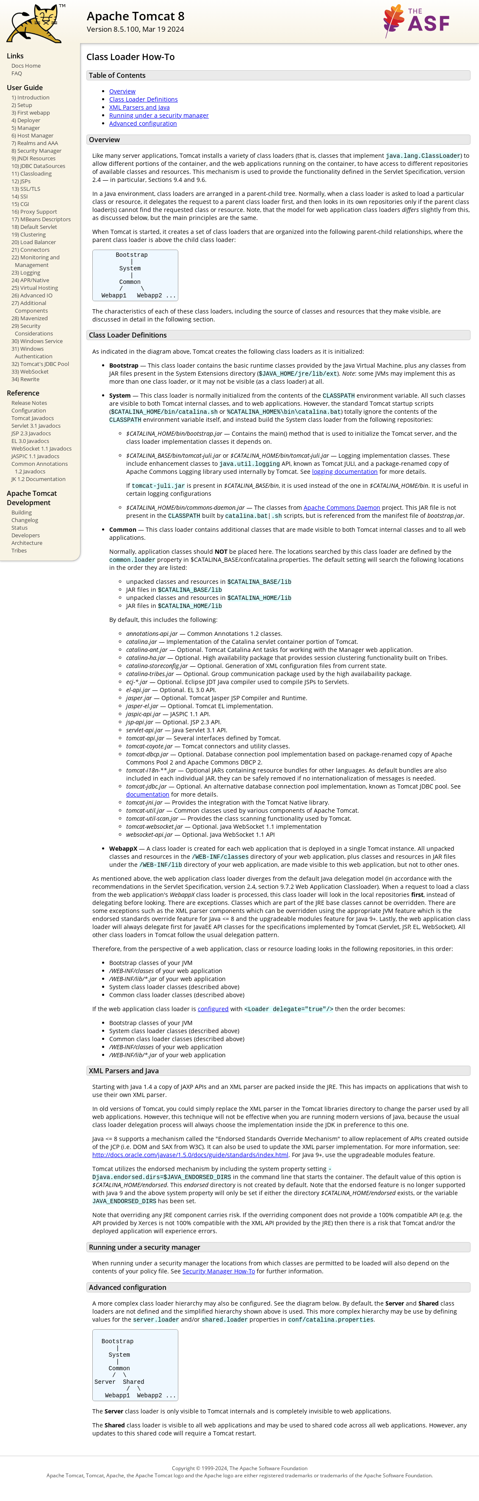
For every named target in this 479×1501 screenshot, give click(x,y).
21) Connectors (30, 249)
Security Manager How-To (219, 1272)
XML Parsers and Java (139, 107)
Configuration (28, 410)
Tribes (19, 550)
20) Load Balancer (33, 242)
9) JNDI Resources (33, 158)
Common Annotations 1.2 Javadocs (39, 467)
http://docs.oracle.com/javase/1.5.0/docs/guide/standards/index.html (190, 1164)
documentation (147, 803)
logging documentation (345, 480)
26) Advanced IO (32, 295)
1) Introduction (30, 97)
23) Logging (25, 272)
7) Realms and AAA (34, 143)
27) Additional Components (29, 306)
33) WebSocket (30, 371)
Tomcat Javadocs (32, 418)
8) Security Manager (36, 150)
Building (21, 512)
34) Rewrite (25, 379)
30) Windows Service (37, 341)
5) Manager (25, 128)
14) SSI (19, 196)
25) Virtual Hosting (34, 287)
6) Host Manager (32, 135)
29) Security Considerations (32, 329)
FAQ (16, 73)
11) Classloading (31, 173)
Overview (122, 91)
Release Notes (29, 403)
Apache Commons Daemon (342, 516)
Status (19, 527)
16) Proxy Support (34, 211)
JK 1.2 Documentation (38, 479)
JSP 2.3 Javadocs (31, 433)
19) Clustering (28, 234)
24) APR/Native (30, 280)
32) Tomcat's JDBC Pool (40, 364)
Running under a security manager (159, 115)
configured (213, 1018)
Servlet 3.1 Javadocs (36, 425)
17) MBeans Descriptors (41, 219)
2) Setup (21, 105)
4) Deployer (25, 120)
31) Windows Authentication (32, 352)
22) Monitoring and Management (35, 261)
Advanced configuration (143, 123)
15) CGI (20, 204)
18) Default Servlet (34, 227)
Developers (25, 535)
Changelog (24, 520)
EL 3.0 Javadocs (30, 441)
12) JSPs (20, 181)
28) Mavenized (29, 318)
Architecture (26, 543)
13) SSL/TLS (25, 188)
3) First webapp (30, 112)
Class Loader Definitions (143, 99)
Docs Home (26, 65)
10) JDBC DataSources (38, 166)
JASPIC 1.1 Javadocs (35, 456)
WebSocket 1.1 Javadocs (41, 448)
